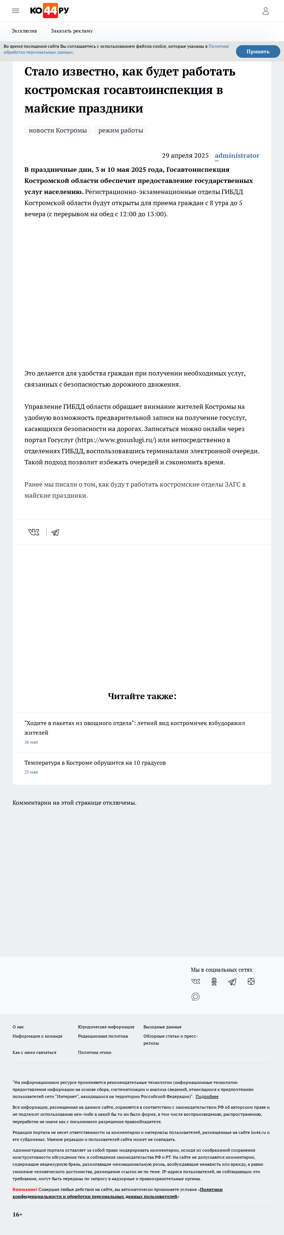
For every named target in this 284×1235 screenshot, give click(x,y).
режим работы (120, 130)
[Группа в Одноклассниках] (214, 981)
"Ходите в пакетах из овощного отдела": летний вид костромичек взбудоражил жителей (142, 733)
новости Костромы (58, 130)
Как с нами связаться (34, 1052)
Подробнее (207, 1096)
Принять (258, 51)
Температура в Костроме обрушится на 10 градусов (142, 768)
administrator (237, 155)
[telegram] (57, 532)
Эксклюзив (24, 30)
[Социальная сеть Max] (195, 996)
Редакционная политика (103, 1036)
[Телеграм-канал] (232, 981)
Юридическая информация (106, 1026)
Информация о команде (37, 1036)
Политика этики (94, 1052)
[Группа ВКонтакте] (195, 981)
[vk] (34, 532)
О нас (18, 1026)
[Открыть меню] (15, 10)
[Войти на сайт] (265, 10)
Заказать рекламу (72, 30)
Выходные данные (162, 1026)
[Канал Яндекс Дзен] (251, 981)
